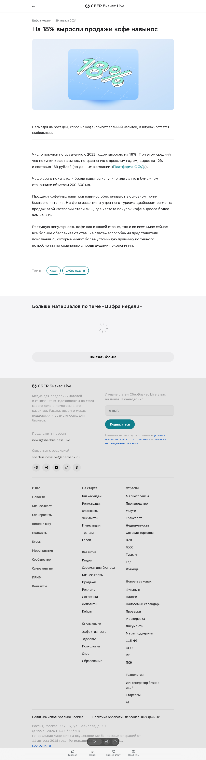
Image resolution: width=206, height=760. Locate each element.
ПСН (129, 662)
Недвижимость (137, 525)
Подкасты (39, 533)
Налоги (131, 597)
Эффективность (94, 632)
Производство (137, 503)
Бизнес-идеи (91, 496)
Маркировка (135, 619)
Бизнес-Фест (42, 506)
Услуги (131, 511)
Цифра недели (41, 20)
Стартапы (133, 695)
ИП (128, 655)
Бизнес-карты (93, 575)
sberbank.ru (41, 745)
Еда (129, 562)
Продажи (89, 582)
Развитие (89, 552)
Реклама (88, 589)
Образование (92, 661)
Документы (134, 626)
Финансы (133, 589)
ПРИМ (37, 577)
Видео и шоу (41, 524)
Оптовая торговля (140, 533)
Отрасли (132, 488)
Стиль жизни (91, 623)
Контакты (39, 586)
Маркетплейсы (137, 496)
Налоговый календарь (143, 604)
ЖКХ (129, 547)
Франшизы (90, 511)
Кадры (87, 560)
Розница (132, 569)
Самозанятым (42, 568)
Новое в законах (139, 581)
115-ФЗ (132, 641)
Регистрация (91, 503)
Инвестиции (91, 525)
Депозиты (89, 604)
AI (127, 702)
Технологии (134, 675)
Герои (86, 540)
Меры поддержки (139, 633)
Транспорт (134, 518)
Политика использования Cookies (57, 717)
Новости (38, 497)
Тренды (88, 533)
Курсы (36, 542)
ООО (129, 648)
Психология (91, 646)
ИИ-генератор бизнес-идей (143, 685)
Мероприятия (42, 550)
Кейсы (87, 611)
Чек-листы (90, 518)
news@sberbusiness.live (51, 440)
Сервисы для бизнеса (98, 567)
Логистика (90, 597)
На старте (89, 488)
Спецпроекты (42, 515)
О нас (36, 488)
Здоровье (89, 639)
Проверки (133, 611)
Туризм (131, 555)
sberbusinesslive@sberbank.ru (56, 457)
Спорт (86, 653)
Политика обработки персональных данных (126, 717)
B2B (129, 540)
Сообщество (41, 559)
